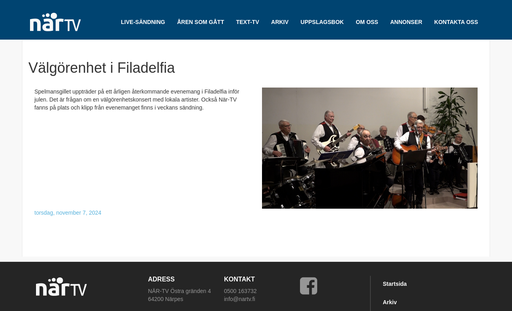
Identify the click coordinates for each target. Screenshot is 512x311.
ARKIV (280, 22)
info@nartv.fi (239, 299)
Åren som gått (200, 22)
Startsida (395, 284)
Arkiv (390, 302)
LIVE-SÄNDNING (143, 22)
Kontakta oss (456, 22)
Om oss (367, 22)
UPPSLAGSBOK (322, 22)
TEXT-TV (247, 22)
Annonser (406, 22)
